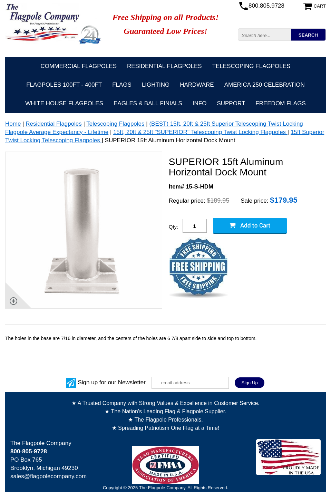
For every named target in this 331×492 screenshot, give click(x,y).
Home (13, 123)
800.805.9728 (266, 5)
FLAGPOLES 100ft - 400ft (64, 84)
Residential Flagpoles (164, 66)
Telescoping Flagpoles (251, 66)
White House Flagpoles (64, 103)
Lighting (155, 84)
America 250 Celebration (264, 84)
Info (200, 103)
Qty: (173, 227)
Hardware (197, 84)
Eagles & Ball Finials (148, 103)
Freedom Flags (280, 103)
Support (231, 103)
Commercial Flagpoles (79, 66)
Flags (122, 84)
